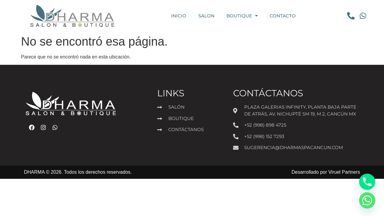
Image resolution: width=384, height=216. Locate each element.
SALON (206, 16)
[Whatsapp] (367, 200)
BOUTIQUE (242, 15)
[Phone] (367, 182)
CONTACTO (283, 16)
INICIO (178, 16)
